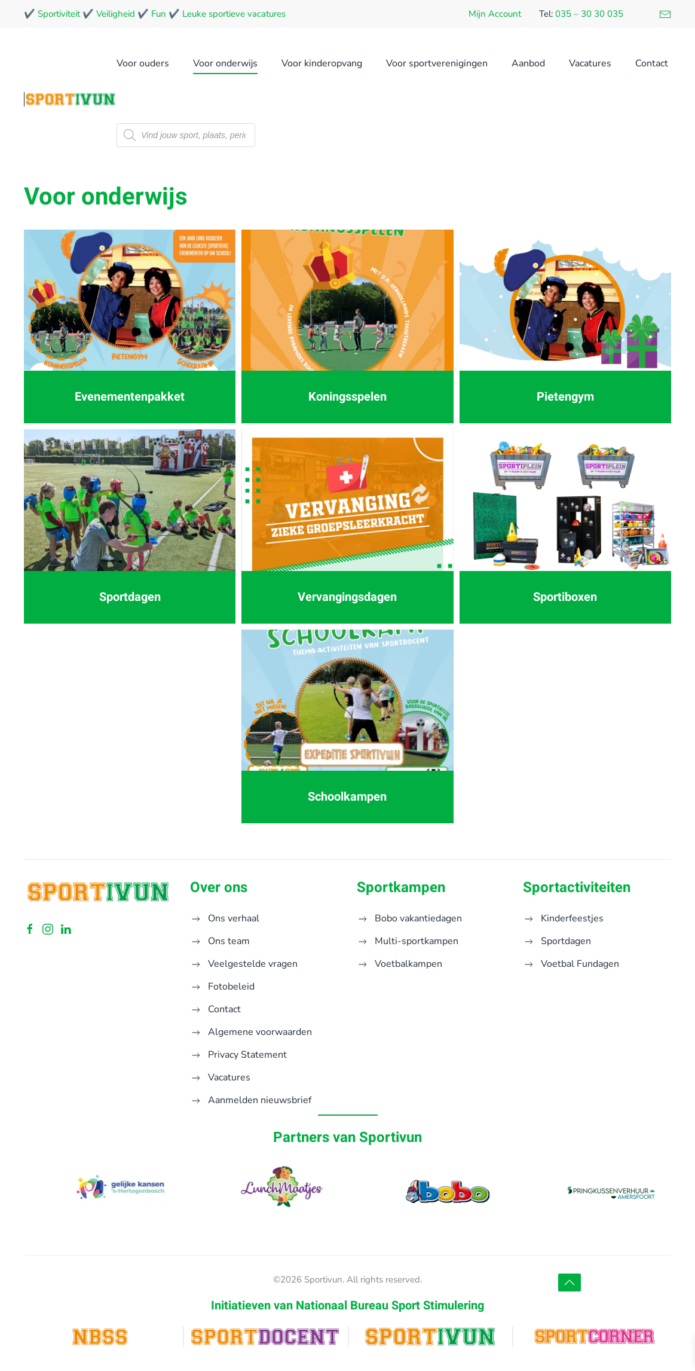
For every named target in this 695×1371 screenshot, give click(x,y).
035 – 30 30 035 (589, 14)
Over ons (218, 887)
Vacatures (590, 63)
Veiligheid (115, 14)
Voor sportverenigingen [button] (437, 63)
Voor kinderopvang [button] (321, 63)
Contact (651, 63)
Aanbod (528, 63)
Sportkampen (401, 887)
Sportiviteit (59, 14)
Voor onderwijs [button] (225, 63)
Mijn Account (495, 14)
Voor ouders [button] (143, 63)
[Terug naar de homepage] (70, 99)
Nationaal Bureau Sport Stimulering (390, 1305)
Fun (158, 14)
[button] (569, 1282)
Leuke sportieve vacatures (234, 14)
